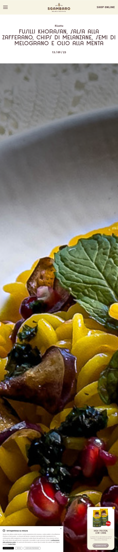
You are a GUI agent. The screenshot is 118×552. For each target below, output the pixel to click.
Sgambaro (59, 7)
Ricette (59, 25)
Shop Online (106, 7)
